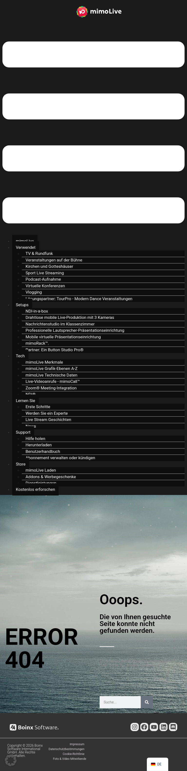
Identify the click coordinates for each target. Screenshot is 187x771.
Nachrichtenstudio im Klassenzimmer (60, 324)
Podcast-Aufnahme (43, 279)
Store (21, 464)
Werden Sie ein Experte (47, 413)
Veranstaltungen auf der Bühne (54, 260)
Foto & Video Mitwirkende (69, 759)
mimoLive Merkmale (44, 362)
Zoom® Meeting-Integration (51, 388)
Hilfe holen (35, 438)
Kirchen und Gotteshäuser (49, 266)
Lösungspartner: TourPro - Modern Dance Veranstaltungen (79, 298)
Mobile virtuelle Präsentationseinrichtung (63, 336)
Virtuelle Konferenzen (45, 285)
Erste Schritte (38, 406)
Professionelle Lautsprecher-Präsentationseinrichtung (75, 330)
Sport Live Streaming (45, 272)
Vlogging (34, 292)
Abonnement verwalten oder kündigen (60, 457)
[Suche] (147, 702)
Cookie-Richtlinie (73, 754)
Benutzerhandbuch (43, 451)
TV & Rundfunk (39, 253)
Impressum (77, 744)
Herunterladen (39, 444)
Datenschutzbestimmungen (66, 749)
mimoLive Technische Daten (51, 375)
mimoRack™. (37, 343)
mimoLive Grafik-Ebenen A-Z (52, 368)
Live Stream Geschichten (48, 419)
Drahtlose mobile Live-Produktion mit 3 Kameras (70, 317)
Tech (20, 355)
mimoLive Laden (41, 470)
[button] (93, 133)
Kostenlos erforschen (35, 489)
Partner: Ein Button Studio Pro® (55, 349)
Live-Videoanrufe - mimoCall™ (53, 381)
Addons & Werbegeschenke (51, 476)
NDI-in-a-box (37, 311)
